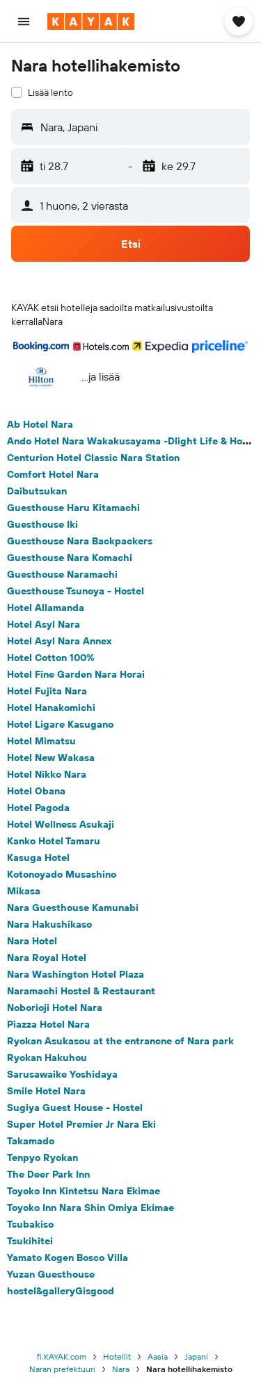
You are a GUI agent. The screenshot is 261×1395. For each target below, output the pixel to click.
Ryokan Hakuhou (47, 1057)
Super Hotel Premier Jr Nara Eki (81, 1124)
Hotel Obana (36, 791)
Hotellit (117, 1356)
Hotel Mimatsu (41, 741)
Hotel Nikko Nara (46, 774)
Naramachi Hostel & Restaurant (81, 991)
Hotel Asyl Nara (43, 624)
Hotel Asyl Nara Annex (59, 641)
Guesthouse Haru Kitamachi (73, 507)
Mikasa (23, 891)
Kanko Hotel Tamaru (53, 841)
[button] (23, 21)
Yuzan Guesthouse (51, 1274)
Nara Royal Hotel (46, 957)
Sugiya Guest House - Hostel (75, 1107)
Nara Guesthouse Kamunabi (73, 907)
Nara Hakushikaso (49, 924)
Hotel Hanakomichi (51, 707)
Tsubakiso (30, 1224)
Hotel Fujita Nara (47, 691)
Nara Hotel (32, 941)
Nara (120, 1369)
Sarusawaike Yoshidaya (62, 1074)
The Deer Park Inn (48, 1174)
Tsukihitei (30, 1241)
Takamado (30, 1141)
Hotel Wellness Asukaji (60, 824)
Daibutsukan (37, 491)
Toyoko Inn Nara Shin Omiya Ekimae (90, 1207)
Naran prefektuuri (62, 1369)
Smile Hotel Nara (46, 1091)
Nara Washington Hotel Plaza (75, 974)
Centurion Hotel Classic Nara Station (93, 457)
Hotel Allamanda (45, 607)
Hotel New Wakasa (51, 757)
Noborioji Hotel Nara (54, 1007)
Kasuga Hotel (38, 857)
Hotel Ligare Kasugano (60, 724)
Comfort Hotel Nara (53, 474)
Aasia (158, 1356)
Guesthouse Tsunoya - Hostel (75, 591)
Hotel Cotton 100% (51, 657)
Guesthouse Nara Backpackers (79, 541)
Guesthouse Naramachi (62, 574)
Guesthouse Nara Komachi (69, 557)
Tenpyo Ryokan (42, 1157)
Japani (196, 1356)
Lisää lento (50, 92)
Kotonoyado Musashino (61, 874)
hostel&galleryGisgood (60, 1291)
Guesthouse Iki (42, 524)
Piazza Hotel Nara (48, 1024)
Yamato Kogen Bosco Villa (67, 1257)
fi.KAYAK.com (61, 1356)
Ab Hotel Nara (40, 424)
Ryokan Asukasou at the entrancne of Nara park (120, 1041)
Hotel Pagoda (38, 807)
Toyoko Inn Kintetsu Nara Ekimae (83, 1191)
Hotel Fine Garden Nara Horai (76, 674)
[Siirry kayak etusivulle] (90, 21)
